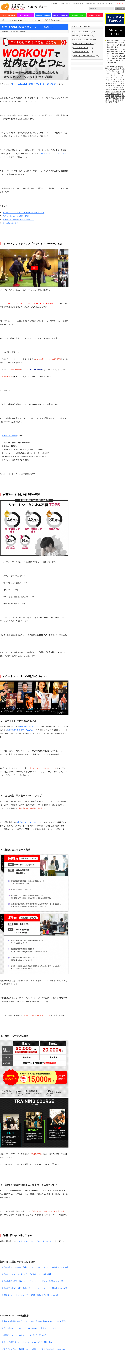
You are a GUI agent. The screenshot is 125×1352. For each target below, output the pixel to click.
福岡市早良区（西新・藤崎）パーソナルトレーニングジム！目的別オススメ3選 (33, 1281)
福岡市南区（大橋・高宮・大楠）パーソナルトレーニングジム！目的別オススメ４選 (35, 1267)
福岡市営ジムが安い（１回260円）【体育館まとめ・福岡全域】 (27, 1274)
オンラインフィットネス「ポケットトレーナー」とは (23, 213)
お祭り (118, 69)
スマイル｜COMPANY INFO (84, 56)
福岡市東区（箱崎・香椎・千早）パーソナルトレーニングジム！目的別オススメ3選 (34, 1288)
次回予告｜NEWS (79, 3)
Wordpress (112, 69)
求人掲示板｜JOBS (77, 15)
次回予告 (118, 96)
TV (106, 69)
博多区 (122, 87)
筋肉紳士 (116, 100)
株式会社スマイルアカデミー (28, 822)
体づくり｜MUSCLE (26, 15)
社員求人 (115, 98)
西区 (107, 102)
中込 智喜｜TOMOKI (19, 31)
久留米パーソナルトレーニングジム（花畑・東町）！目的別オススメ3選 (30, 1295)
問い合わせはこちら (10, 223)
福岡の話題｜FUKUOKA (43, 15)
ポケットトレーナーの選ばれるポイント (18, 220)
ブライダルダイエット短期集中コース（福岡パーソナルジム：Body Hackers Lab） (34, 1349)
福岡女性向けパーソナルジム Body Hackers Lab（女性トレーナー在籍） (30, 1328)
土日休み (108, 90)
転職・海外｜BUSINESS (60, 15)
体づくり (112, 87)
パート (115, 75)
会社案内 (55, 3)
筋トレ (110, 100)
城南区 (114, 90)
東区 (112, 96)
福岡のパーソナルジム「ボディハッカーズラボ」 (100, 3)
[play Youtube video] (34, 268)
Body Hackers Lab (26, 726)
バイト (110, 75)
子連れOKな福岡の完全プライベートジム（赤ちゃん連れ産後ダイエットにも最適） (34, 1321)
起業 (110, 102)
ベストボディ (112, 77)
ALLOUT (108, 67)
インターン (118, 71)
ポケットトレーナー (9, 436)
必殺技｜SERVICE (66, 3)
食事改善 (116, 102)
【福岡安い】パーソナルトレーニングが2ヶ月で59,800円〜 (25, 1335)
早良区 (118, 92)
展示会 (107, 92)
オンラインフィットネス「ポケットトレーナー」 (36, 1241)
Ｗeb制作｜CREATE (95, 15)
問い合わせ (120, 3)
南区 (117, 87)
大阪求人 (121, 90)
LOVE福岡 (119, 67)
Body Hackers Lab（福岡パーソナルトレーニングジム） (34, 84)
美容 (121, 100)
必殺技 (113, 92)
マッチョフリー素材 (115, 85)
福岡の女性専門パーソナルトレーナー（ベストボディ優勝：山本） (28, 1342)
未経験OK (117, 94)
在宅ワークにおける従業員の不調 (16, 216)
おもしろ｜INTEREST (8, 15)
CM (113, 67)
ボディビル (115, 79)
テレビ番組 (116, 73)
